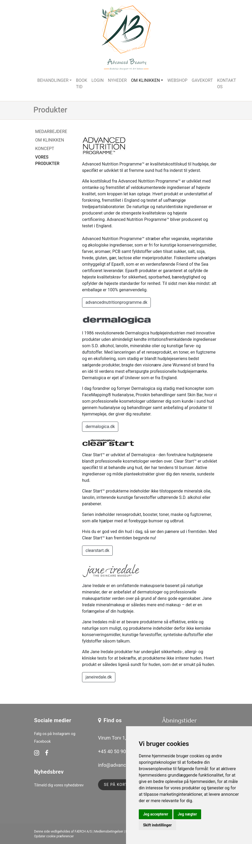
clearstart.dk (97, 550)
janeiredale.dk (99, 677)
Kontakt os (226, 83)
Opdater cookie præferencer (54, 836)
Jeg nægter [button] (187, 814)
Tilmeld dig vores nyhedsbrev (59, 785)
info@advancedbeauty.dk (125, 765)
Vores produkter (47, 160)
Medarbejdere (51, 131)
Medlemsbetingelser (108, 831)
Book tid (81, 83)
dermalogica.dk (100, 426)
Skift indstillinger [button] (157, 825)
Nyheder (117, 80)
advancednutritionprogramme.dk (116, 302)
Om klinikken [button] (145, 80)
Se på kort (116, 784)
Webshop (177, 80)
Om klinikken (49, 140)
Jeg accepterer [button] (155, 814)
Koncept (44, 148)
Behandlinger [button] (52, 80)
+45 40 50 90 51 (115, 751)
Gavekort (202, 80)
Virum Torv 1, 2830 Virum (125, 738)
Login (97, 80)
